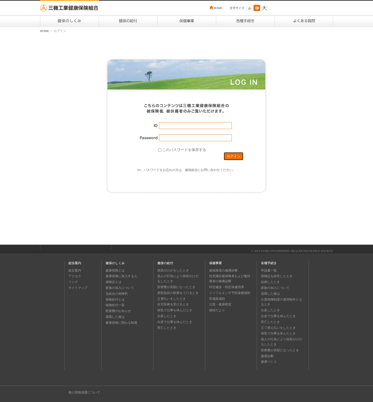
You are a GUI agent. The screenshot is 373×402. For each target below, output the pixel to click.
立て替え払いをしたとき (278, 328)
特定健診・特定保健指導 (226, 287)
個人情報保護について (84, 392)
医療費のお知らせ (118, 311)
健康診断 (267, 356)
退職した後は (115, 317)
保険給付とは (115, 299)
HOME (218, 8)
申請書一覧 (269, 270)
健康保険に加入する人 (121, 276)
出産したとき (166, 316)
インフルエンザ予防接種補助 (229, 293)
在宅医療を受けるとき (173, 304)
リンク (73, 282)
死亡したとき (166, 328)
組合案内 (74, 263)
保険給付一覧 (115, 305)
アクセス (74, 276)
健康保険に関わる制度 (121, 322)
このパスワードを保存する (184, 149)
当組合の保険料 (117, 293)
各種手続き (269, 263)
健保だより (217, 310)
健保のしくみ (115, 263)
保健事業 (215, 263)
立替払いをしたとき (171, 299)
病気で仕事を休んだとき (174, 310)
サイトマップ (77, 288)
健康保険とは (115, 270)
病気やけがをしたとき (173, 270)
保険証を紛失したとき (277, 276)
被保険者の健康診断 (223, 270)
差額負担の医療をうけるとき (178, 293)
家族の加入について (120, 288)
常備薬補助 (217, 299)
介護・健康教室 (220, 304)
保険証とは (113, 282)
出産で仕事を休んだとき (174, 322)
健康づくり (269, 361)
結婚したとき (270, 282)
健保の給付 (165, 263)
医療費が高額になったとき (176, 287)
